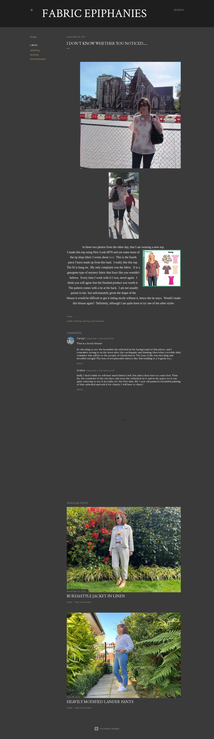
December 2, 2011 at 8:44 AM (100, 370)
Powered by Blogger (107, 729)
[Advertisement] (124, 470)
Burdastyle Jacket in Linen (96, 595)
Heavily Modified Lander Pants (100, 701)
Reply (80, 363)
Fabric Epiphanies (94, 13)
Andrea (81, 370)
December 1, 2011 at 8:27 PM (100, 338)
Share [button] (33, 37)
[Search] (179, 10)
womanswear (38, 59)
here (112, 257)
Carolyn (81, 338)
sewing (34, 54)
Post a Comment (83, 602)
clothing (34, 50)
